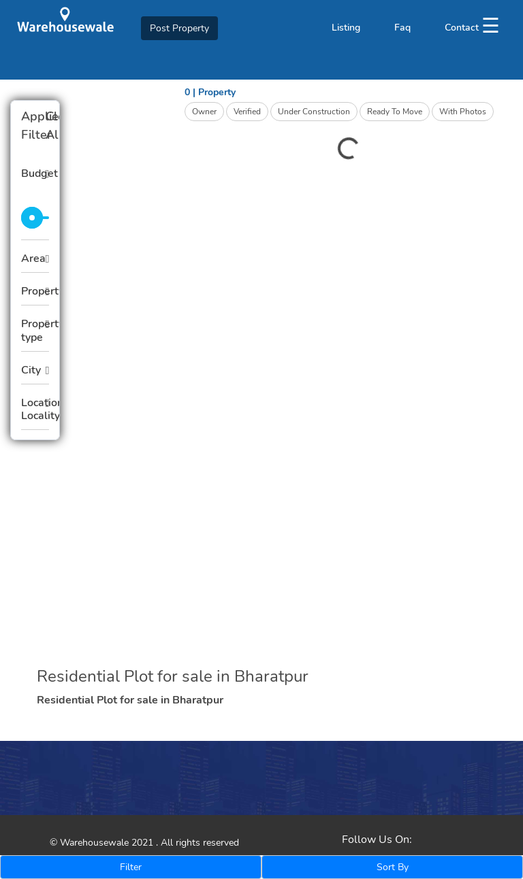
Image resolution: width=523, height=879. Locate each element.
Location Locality (35, 409)
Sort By (393, 867)
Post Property (179, 28)
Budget (35, 173)
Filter (131, 867)
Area (33, 258)
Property (35, 291)
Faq (402, 27)
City (31, 370)
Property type (35, 330)
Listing (346, 27)
